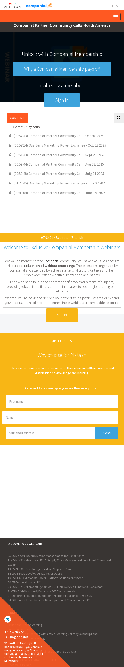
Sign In (62, 100)
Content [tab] (17, 118)
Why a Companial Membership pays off (62, 69)
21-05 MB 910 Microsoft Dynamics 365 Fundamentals (42, 591)
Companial (51, 261)
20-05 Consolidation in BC (24, 582)
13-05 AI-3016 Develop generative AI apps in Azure (41, 569)
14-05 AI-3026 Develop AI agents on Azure (35, 573)
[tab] (119, 118)
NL (112, 5)
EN (118, 5)
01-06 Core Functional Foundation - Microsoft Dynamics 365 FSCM (50, 596)
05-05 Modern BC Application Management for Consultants (46, 556)
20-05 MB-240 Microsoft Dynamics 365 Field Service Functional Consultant (55, 587)
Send (107, 433)
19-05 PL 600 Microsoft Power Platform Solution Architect (45, 578)
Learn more (11, 660)
